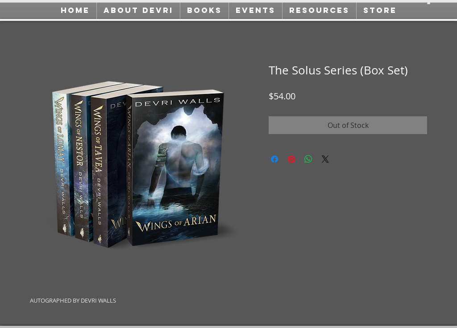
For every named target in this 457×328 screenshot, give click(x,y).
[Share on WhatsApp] (308, 159)
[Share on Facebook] (274, 159)
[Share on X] (325, 159)
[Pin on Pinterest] (291, 159)
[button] (428, 2)
